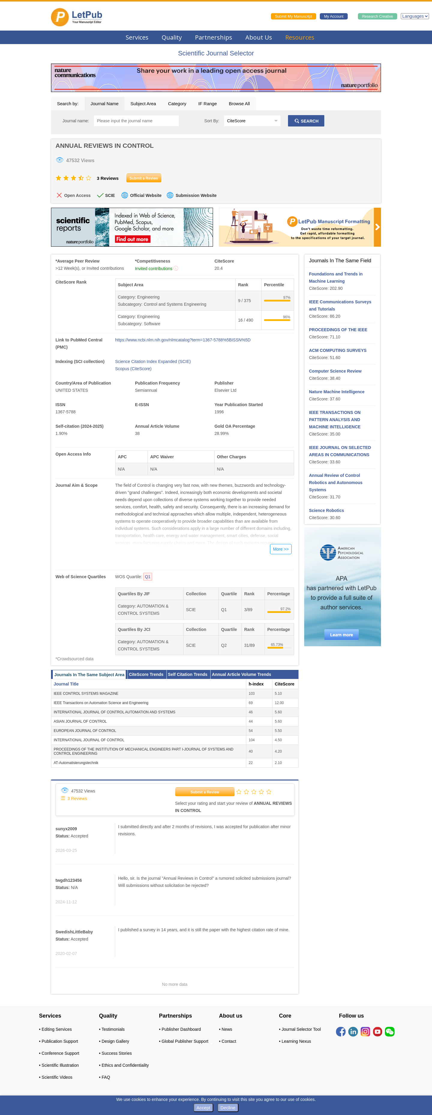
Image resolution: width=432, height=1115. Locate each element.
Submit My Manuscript (293, 16)
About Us (258, 37)
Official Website (146, 195)
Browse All (239, 103)
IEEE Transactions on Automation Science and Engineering (101, 703)
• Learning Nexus (295, 1041)
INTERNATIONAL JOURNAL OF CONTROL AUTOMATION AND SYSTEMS (114, 712)
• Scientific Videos (55, 1077)
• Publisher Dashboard (180, 1029)
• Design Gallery (114, 1041)
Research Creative (377, 16)
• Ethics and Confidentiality (124, 1065)
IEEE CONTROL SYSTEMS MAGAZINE (86, 693)
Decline (228, 1107)
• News (225, 1029)
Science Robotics (326, 510)
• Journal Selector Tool (300, 1029)
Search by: (68, 103)
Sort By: (211, 120)
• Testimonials (112, 1029)
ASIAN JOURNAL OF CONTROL (80, 721)
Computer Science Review (335, 371)
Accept (203, 1107)
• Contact (227, 1041)
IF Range (207, 103)
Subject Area (143, 103)
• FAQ (104, 1077)
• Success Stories (115, 1053)
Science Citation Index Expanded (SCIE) (153, 361)
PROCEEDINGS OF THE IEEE (338, 329)
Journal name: (75, 120)
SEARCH (306, 121)
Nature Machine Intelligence (336, 391)
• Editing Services (55, 1029)
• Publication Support (58, 1041)
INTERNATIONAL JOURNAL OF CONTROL (89, 740)
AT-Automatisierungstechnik (76, 763)
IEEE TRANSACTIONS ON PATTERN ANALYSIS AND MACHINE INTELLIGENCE (335, 419)
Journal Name (104, 103)
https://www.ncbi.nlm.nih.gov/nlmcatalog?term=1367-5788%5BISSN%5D (183, 339)
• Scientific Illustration (59, 1065)
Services (137, 37)
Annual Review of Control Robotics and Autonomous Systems (335, 482)
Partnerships (213, 37)
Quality (172, 37)
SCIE (110, 195)
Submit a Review (204, 792)
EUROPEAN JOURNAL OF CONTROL (85, 731)
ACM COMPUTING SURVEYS (338, 350)
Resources (299, 37)
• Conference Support (59, 1053)
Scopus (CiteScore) (133, 368)
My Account (334, 16)
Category (177, 103)
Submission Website (196, 195)
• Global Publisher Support (183, 1041)
